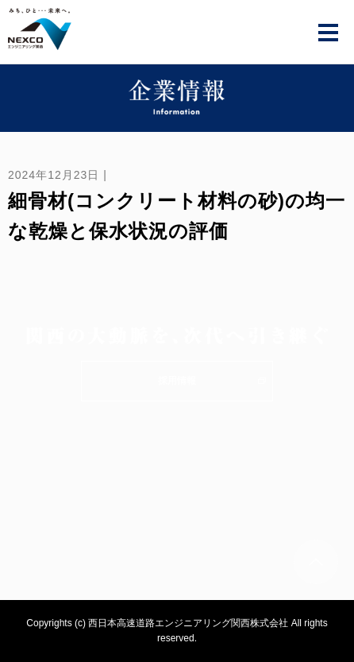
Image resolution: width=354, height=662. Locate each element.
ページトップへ (316, 562)
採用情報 (177, 380)
